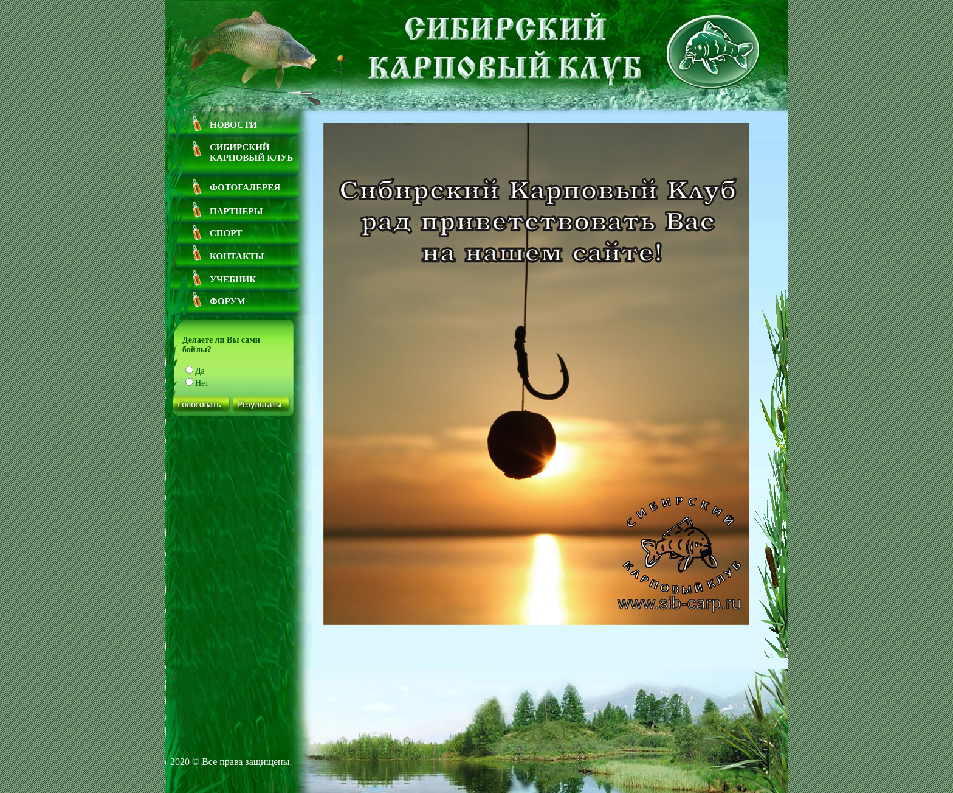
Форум (228, 301)
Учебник (233, 279)
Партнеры (236, 211)
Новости (233, 125)
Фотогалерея (245, 187)
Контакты (237, 256)
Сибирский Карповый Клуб (251, 152)
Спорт (226, 233)
